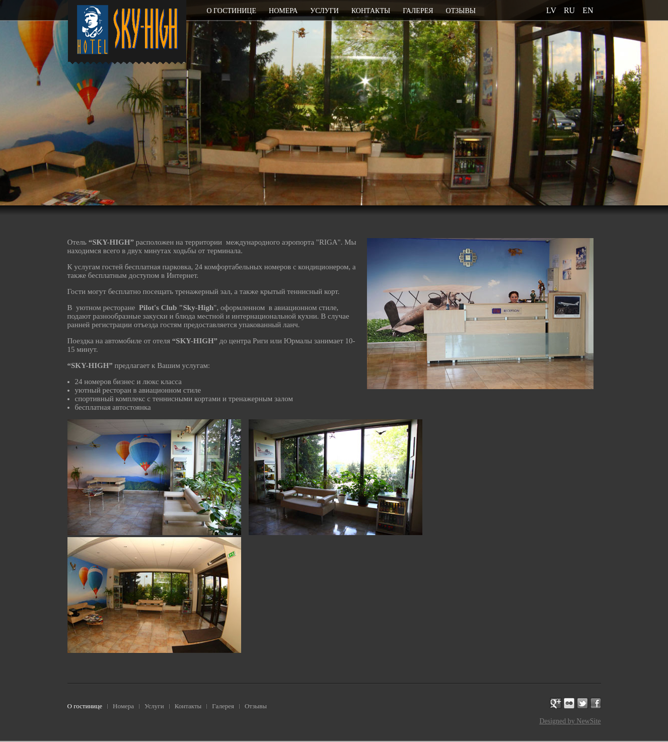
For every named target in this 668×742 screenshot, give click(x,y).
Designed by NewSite (570, 721)
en (587, 10)
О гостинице (232, 11)
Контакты (370, 11)
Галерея (418, 11)
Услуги (324, 11)
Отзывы (461, 11)
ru (569, 10)
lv (551, 10)
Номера (283, 11)
